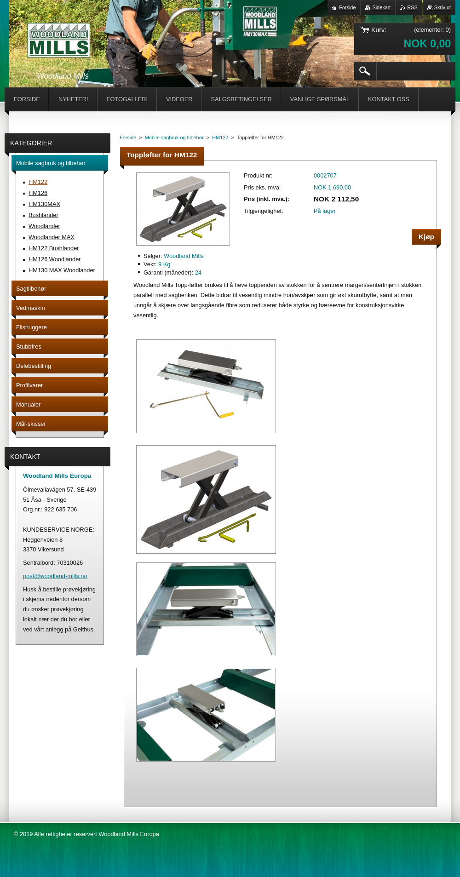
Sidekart (381, 7)
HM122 (220, 137)
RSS (412, 7)
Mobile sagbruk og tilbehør (174, 137)
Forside (128, 137)
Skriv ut (442, 7)
